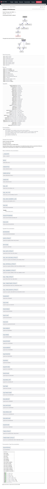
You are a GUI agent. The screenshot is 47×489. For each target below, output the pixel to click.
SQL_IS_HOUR (25, 130)
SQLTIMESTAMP (11, 394)
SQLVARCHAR (19, 100)
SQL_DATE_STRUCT (20, 111)
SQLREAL (18, 96)
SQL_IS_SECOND (15, 131)
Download (39, 2)
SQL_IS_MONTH (13, 130)
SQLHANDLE (19, 106)
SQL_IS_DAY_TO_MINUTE (9, 132)
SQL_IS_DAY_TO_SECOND (19, 132)
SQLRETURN (19, 102)
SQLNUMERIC (19, 95)
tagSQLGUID (15, 125)
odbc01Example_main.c (9, 211)
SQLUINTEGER (11, 75)
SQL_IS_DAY (20, 130)
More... (15, 12)
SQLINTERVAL (7, 129)
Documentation (27, 2)
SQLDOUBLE (19, 92)
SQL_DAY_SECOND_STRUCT (19, 259)
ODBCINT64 (8, 80)
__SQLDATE (8, 77)
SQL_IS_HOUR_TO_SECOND (9, 133)
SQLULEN (7, 75)
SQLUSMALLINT (14, 76)
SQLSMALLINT (19, 87)
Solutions (16, 2)
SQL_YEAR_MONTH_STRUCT (22, 117)
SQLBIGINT (19, 122)
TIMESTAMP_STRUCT (21, 115)
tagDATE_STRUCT (8, 56)
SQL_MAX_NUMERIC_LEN (10, 78)
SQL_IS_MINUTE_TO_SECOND (10, 481)
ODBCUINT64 (8, 81)
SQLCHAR (19, 85)
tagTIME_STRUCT (8, 57)
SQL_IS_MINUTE (8, 131)
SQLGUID (18, 125)
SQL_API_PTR (8, 71)
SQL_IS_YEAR (7, 130)
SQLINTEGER (19, 90)
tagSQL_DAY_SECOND (9, 61)
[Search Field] (23, 4)
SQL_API (7, 70)
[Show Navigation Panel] (45, 2)
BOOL (7, 72)
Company (33, 2)
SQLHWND (19, 107)
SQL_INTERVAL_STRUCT (21, 120)
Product (11, 2)
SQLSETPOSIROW (9, 76)
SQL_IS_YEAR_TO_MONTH (23, 131)
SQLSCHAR (19, 86)
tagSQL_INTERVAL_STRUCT (10, 62)
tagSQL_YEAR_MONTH (13, 117)
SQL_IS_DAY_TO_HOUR (33, 131)
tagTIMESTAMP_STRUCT (9, 58)
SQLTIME (18, 97)
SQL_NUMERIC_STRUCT (21, 121)
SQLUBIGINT (11, 401)
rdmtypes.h (9, 13)
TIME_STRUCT (19, 112)
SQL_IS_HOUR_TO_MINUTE (29, 132)
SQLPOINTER (19, 101)
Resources (21, 2)
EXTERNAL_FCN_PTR (13, 71)
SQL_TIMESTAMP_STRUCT (21, 116)
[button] (45, 4)
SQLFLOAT (19, 94)
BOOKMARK (19, 105)
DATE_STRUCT (19, 110)
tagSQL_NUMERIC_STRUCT (9, 63)
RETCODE (9, 246)
